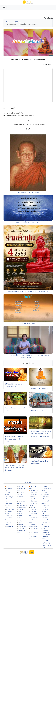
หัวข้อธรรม (34, 493)
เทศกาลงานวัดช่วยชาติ (9, 519)
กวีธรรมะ (21, 509)
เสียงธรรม (34, 501)
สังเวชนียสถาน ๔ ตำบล (45, 519)
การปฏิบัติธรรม (16, 22)
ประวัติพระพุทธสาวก (45, 494)
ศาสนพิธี (45, 541)
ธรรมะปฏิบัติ (34, 511)
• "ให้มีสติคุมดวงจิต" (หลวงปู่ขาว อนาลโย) (28, 192)
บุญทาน (20, 520)
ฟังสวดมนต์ (21, 528)
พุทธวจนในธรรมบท (45, 502)
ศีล (19, 518)
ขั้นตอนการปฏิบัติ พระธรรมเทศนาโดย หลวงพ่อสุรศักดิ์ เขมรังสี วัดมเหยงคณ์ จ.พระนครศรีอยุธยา (41, 433)
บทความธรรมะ (22, 507)
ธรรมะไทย (27, 557)
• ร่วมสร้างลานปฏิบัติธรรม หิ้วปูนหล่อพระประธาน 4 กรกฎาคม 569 (28, 292)
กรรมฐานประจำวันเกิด (33, 525)
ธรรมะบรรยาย (22, 505)
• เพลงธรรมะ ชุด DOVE (28, 323)
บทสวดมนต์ (34, 518)
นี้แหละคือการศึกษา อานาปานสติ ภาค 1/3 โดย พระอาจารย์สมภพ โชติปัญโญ (14, 467)
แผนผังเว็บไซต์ (7, 494)
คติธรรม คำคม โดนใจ (20, 512)
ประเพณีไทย (9, 526)
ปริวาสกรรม (22, 526)
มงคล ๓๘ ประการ (45, 506)
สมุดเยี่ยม (9, 503)
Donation (9, 516)
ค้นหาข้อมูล (9, 497)
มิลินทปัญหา (34, 499)
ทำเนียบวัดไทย (47, 535)
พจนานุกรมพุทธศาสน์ (33, 496)
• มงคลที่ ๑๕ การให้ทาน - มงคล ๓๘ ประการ (28, 222)
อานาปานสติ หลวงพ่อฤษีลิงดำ (39, 388)
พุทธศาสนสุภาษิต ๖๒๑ (45, 515)
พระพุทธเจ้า (46, 486)
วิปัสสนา (20, 524)
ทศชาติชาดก (46, 497)
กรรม (20, 516)
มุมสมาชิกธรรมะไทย (8, 512)
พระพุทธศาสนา (32, 487)
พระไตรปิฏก (34, 490)
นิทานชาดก (46, 499)
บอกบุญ (20, 486)
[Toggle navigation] (3, 7)
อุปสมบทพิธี (46, 543)
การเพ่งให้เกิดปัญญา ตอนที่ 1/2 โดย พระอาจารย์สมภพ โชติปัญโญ (14, 439)
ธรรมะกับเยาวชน (20, 498)
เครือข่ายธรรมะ (8, 506)
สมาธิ (20, 522)
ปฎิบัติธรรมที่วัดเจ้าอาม (37, 410)
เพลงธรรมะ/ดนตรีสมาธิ (33, 508)
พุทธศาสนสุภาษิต (45, 510)
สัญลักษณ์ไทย (10, 509)
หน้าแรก (7, 22)
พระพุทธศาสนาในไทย (45, 531)
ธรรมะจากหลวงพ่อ (20, 494)
